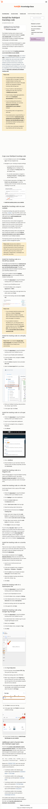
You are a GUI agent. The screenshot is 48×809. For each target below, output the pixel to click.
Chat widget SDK (18, 532)
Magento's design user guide (9, 478)
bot (16, 527)
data (3, 57)
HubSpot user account (12, 92)
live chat (12, 527)
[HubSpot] (2, 1)
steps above (12, 279)
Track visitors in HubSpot (36, 26)
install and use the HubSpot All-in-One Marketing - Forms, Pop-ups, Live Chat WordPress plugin (15, 118)
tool (7, 750)
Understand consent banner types (37, 33)
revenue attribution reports (8, 748)
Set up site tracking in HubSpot (35, 29)
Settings (9, 497)
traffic (9, 36)
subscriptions (7, 27)
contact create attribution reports (17, 746)
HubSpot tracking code (14, 55)
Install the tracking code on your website (14, 202)
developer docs (20, 538)
